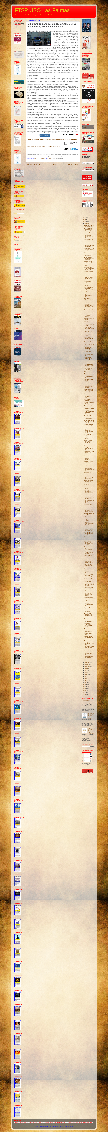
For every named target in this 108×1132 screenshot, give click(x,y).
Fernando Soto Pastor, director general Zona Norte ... (88, 359)
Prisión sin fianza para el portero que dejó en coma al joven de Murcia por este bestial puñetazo (53, 139)
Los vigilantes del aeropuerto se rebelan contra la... (89, 510)
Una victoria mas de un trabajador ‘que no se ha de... (89, 273)
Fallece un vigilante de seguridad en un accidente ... (89, 254)
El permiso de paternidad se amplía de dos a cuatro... (88, 430)
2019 (84, 215)
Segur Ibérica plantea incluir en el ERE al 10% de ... (89, 421)
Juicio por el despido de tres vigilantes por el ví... (89, 589)
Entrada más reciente (34, 164)
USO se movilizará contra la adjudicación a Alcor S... (88, 381)
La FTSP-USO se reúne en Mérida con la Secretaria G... (88, 353)
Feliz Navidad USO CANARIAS (88, 369)
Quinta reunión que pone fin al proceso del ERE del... (89, 245)
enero (86, 682)
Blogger (71, 1126)
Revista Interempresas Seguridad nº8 (88, 630)
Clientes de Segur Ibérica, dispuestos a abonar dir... (89, 497)
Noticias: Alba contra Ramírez (89, 310)
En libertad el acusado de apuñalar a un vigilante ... (88, 593)
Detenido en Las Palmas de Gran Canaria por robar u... (88, 375)
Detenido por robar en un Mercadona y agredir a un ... (89, 426)
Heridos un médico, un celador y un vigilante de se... (88, 599)
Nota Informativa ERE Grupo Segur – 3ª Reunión (89, 501)
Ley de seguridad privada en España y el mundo (89, 258)
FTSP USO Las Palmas (42, 10)
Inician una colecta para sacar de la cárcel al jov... (88, 390)
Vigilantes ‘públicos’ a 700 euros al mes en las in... (89, 552)
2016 (84, 221)
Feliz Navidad (87, 371)
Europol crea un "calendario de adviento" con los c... (88, 570)
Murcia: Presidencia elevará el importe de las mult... (88, 386)
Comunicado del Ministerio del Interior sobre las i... (88, 235)
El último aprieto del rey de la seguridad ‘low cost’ (89, 519)
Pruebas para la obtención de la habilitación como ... (88, 306)
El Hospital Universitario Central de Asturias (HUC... (89, 492)
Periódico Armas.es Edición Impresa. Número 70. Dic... (88, 529)
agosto (86, 668)
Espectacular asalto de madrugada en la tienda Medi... (88, 241)
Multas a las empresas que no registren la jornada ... (89, 364)
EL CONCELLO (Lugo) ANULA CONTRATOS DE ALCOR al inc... (88, 543)
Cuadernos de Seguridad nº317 (88, 473)
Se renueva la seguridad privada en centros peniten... (88, 486)
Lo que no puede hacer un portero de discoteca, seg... (88, 395)
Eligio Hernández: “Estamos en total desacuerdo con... (88, 565)
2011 (84, 692)
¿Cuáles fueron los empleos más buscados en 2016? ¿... (88, 333)
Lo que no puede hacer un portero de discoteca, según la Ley (43, 146)
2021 (84, 211)
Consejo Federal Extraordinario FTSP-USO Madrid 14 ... (89, 469)
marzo (86, 678)
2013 (84, 688)
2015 (84, 684)
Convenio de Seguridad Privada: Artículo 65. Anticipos (91, 716)
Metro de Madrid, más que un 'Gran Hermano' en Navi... (88, 263)
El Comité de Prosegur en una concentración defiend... (88, 300)
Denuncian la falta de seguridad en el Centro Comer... (89, 557)
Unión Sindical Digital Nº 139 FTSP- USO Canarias (89, 452)
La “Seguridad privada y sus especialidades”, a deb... (89, 436)
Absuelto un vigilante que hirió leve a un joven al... (89, 514)
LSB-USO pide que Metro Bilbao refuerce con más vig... (88, 289)
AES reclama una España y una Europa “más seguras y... (88, 230)
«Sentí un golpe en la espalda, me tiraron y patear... (89, 249)
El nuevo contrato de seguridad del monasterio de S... (89, 407)
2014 (84, 686)
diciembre (87, 223)
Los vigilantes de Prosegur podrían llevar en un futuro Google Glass (88, 702)
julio (86, 670)
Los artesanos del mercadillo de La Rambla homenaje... (88, 457)
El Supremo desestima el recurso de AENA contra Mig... (88, 348)
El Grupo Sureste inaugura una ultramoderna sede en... (89, 642)
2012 (84, 690)
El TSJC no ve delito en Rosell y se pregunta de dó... (88, 575)
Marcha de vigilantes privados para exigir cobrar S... (89, 548)
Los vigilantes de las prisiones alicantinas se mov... (88, 294)
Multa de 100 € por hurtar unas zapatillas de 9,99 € (88, 603)
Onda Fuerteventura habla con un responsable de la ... (88, 658)
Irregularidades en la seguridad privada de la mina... (89, 637)
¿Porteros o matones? (87, 400)
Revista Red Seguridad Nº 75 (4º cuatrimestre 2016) (88, 625)
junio (86, 672)
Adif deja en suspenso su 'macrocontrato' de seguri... (89, 323)
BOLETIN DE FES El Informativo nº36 (89, 226)
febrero (86, 680)
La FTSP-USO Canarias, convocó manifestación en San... (89, 615)
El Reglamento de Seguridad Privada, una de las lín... (89, 268)
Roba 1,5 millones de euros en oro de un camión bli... (89, 584)
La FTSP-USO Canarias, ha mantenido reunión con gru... (89, 609)
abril (86, 676)
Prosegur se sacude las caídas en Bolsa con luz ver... (89, 561)
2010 (84, 694)
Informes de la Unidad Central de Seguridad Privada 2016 (91, 731)
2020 (84, 213)
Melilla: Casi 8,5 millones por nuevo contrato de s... (89, 328)
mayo (86, 674)
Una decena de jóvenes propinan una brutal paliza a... (88, 277)
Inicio (54, 164)
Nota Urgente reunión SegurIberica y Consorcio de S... (89, 647)
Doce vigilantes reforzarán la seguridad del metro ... (88, 283)
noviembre (87, 662)
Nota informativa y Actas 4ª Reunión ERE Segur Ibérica (89, 343)
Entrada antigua (73, 164)
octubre (86, 664)
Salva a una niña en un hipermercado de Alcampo (88, 533)
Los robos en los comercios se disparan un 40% (88, 506)
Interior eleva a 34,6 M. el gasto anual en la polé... (88, 580)
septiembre (87, 666)
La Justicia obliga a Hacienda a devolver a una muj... (88, 652)
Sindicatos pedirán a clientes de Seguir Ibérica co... (88, 538)
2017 (84, 219)
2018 (84, 217)
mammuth (57, 1126)
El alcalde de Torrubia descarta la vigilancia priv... (89, 417)
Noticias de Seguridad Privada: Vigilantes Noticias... (89, 314)
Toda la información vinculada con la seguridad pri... (88, 620)
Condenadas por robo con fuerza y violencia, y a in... (89, 481)
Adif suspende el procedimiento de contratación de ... (88, 338)
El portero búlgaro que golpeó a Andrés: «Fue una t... (88, 447)
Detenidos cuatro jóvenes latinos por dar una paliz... (89, 477)
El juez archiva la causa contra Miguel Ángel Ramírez (88, 442)
